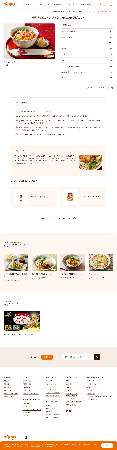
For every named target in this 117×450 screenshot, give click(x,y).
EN (100, 4)
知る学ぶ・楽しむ (58, 4)
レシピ (34, 4)
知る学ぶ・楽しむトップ (31, 399)
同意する (107, 445)
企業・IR (41, 4)
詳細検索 (48, 357)
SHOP (105, 4)
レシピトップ (28, 377)
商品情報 (26, 4)
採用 (48, 4)
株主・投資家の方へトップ (96, 377)
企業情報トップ (71, 377)
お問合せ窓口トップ (53, 401)
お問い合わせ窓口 (72, 4)
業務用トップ (51, 377)
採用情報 (69, 411)
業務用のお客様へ (86, 4)
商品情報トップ (9, 377)
